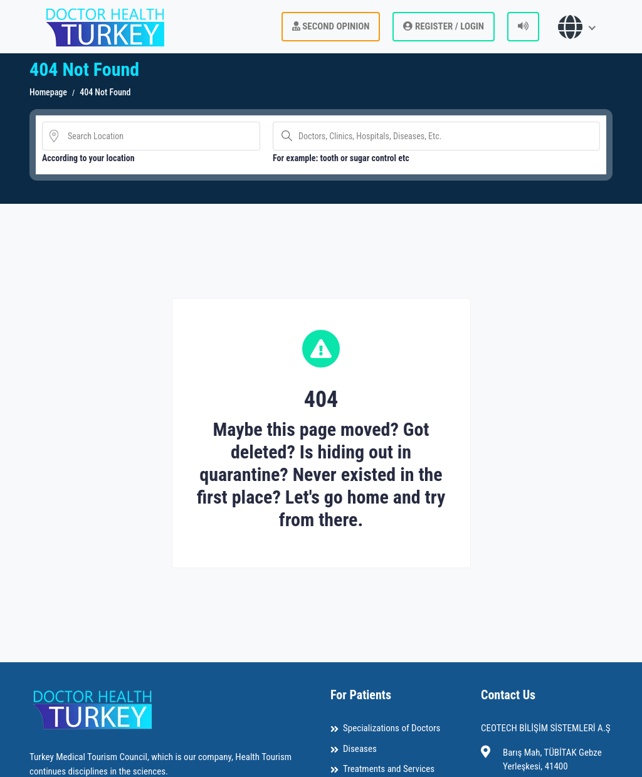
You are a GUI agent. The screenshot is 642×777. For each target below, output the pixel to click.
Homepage (48, 92)
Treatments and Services (388, 768)
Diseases (360, 748)
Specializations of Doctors (391, 728)
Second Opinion (331, 26)
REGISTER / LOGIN (443, 26)
